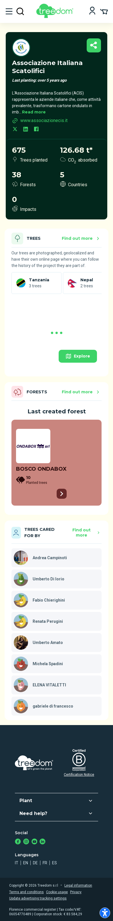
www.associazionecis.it (40, 121)
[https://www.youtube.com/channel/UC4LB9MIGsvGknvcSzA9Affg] (34, 842)
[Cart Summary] (104, 11)
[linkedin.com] (26, 129)
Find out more (81, 238)
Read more (34, 112)
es (54, 863)
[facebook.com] (36, 129)
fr (45, 863)
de (35, 863)
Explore (78, 356)
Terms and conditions (26, 892)
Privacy (76, 892)
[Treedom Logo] (56, 16)
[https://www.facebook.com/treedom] (18, 842)
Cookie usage (57, 892)
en (25, 863)
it (16, 863)
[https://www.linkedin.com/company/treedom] (42, 842)
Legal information (78, 885)
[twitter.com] (15, 129)
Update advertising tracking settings (38, 898)
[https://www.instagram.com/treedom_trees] (26, 842)
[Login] (92, 11)
